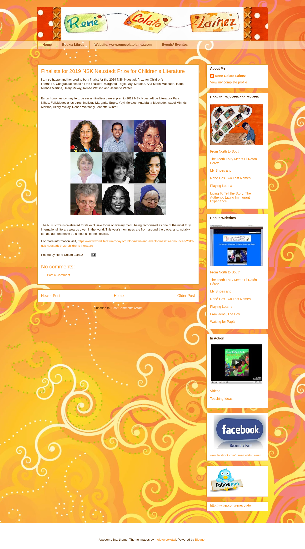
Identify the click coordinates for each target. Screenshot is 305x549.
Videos (215, 391)
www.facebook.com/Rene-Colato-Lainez (235, 455)
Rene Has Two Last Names (230, 178)
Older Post (186, 296)
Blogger (200, 539)
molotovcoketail (165, 539)
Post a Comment (58, 275)
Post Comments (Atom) (127, 308)
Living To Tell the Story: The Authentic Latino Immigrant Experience (230, 197)
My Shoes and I (221, 170)
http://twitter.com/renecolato (230, 505)
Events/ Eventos (175, 44)
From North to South (225, 151)
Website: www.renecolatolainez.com (123, 44)
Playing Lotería (221, 306)
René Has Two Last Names (230, 299)
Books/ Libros (73, 44)
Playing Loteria (221, 186)
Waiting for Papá (222, 321)
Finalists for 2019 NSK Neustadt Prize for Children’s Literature (113, 71)
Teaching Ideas (221, 398)
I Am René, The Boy (225, 314)
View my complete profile (228, 82)
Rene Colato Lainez (230, 76)
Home (47, 44)
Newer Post (50, 296)
